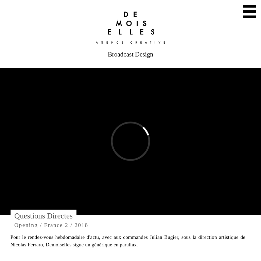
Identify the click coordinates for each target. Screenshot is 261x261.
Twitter (113, 235)
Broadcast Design (130, 54)
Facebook (206, 238)
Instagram (160, 238)
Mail (64, 235)
